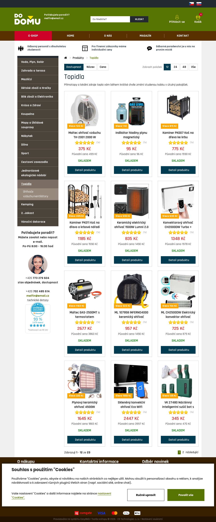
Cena (103, 67)
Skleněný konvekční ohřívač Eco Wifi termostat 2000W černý (131, 406)
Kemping (27, 204)
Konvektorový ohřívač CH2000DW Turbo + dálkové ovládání (178, 227)
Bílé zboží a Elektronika (37, 97)
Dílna (24, 145)
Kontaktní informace (99, 462)
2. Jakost (27, 213)
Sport (25, 153)
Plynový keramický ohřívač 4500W (84, 404)
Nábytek (27, 136)
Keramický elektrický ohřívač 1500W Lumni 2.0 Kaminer (131, 227)
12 (167, 67)
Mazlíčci (26, 79)
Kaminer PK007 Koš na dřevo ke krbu (178, 135)
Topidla (26, 184)
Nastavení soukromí (152, 519)
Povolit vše (185, 495)
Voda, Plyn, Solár (32, 62)
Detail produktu (84, 170)
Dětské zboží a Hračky (36, 88)
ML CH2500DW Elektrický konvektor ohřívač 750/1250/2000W (178, 316)
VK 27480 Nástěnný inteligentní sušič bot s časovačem (178, 406)
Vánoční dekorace (33, 222)
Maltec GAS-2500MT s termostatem (85, 314)
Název (90, 67)
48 (184, 67)
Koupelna (27, 114)
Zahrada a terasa (33, 71)
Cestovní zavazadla (34, 162)
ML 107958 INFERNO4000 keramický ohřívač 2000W (131, 316)
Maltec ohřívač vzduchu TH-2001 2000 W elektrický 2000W (84, 137)
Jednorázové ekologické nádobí (33, 173)
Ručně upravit (145, 495)
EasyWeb (85, 519)
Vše (193, 67)
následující (192, 452)
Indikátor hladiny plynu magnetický (131, 135)
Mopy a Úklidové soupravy (32, 125)
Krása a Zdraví (31, 105)
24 (175, 67)
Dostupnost (73, 67)
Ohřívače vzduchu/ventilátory (35, 194)
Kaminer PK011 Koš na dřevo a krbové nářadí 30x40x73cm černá (84, 227)
